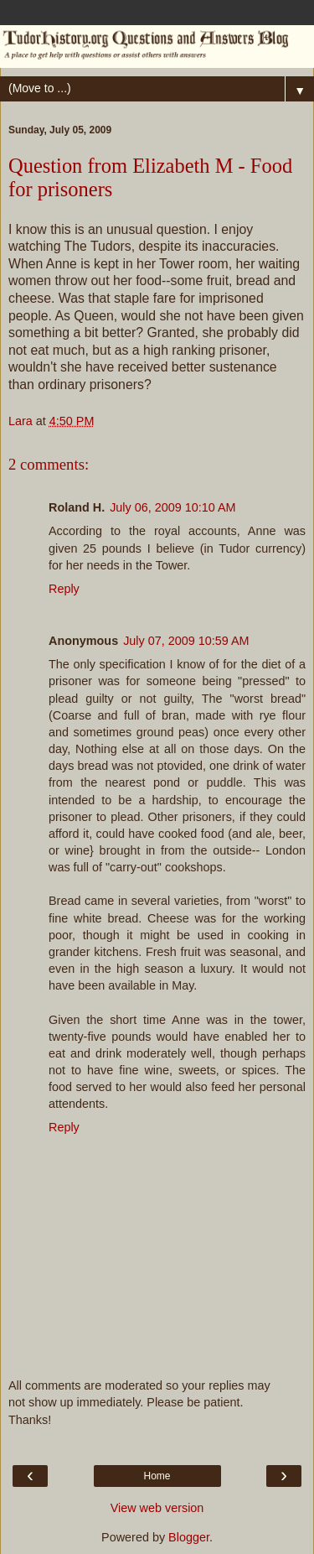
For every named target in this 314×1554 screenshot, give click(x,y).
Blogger (188, 1537)
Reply (64, 588)
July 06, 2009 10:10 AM (172, 507)
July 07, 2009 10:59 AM (186, 640)
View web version (157, 1508)
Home (156, 1476)
